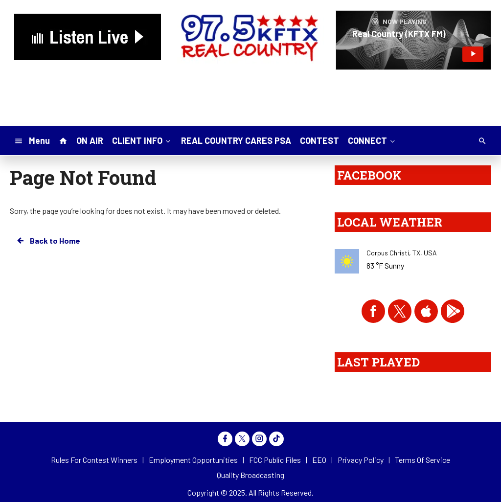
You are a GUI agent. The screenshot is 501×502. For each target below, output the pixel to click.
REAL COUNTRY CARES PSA (236, 140)
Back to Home (48, 241)
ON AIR (89, 140)
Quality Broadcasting (250, 474)
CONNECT (372, 140)
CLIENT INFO (142, 140)
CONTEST (319, 140)
